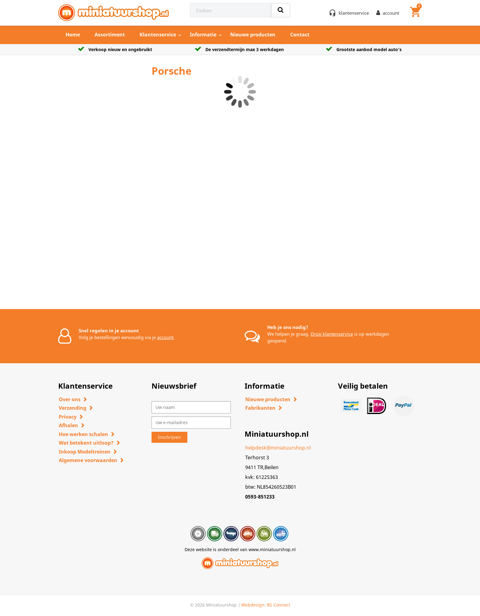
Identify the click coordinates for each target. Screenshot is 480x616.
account (165, 337)
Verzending (72, 408)
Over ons (70, 399)
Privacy (68, 416)
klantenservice (354, 13)
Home (73, 34)
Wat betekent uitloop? (86, 442)
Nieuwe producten (253, 34)
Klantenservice (158, 34)
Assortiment (110, 34)
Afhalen (68, 425)
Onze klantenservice (331, 334)
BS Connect (278, 605)
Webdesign (252, 605)
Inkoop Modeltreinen (85, 451)
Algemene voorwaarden (88, 460)
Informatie (203, 34)
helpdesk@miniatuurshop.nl (278, 447)
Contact (299, 34)
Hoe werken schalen (83, 434)
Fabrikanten (260, 408)
